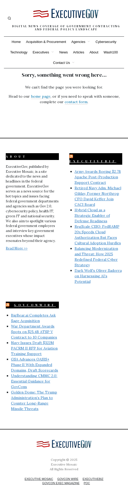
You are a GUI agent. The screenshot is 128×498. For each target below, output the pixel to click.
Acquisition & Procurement (46, 42)
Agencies (78, 42)
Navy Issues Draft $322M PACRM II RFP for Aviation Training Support (34, 348)
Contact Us (61, 63)
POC (87, 483)
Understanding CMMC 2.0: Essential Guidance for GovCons (34, 381)
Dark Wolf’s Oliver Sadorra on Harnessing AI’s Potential (98, 276)
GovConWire (35, 305)
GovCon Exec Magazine (60, 483)
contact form (76, 101)
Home (16, 42)
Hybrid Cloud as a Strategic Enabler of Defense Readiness (92, 215)
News (63, 52)
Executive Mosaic (39, 478)
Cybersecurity (106, 42)
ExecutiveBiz (92, 161)
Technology (18, 52)
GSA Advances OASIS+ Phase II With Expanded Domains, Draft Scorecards (34, 365)
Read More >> (16, 248)
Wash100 (111, 52)
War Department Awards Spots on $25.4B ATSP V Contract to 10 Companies (34, 332)
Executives (41, 52)
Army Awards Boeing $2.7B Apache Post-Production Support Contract (98, 177)
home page (41, 96)
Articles (78, 52)
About (94, 52)
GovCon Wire (68, 478)
